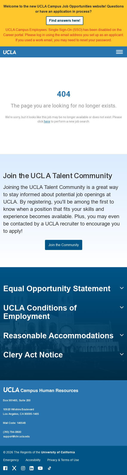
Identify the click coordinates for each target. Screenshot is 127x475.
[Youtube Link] (40, 468)
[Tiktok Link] (49, 468)
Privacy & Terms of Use (63, 460)
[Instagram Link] (23, 468)
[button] (63, 290)
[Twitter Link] (14, 468)
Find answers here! (64, 20)
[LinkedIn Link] (31, 468)
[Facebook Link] (5, 468)
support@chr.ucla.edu (16, 436)
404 (63, 94)
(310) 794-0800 (12, 432)
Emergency (11, 460)
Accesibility (33, 460)
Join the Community (63, 244)
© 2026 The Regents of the (39, 452)
